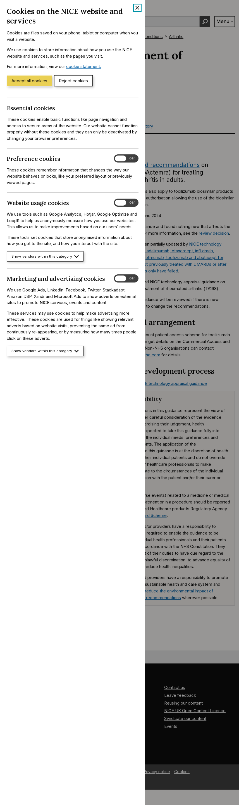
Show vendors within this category (45, 256)
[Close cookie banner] (137, 7)
